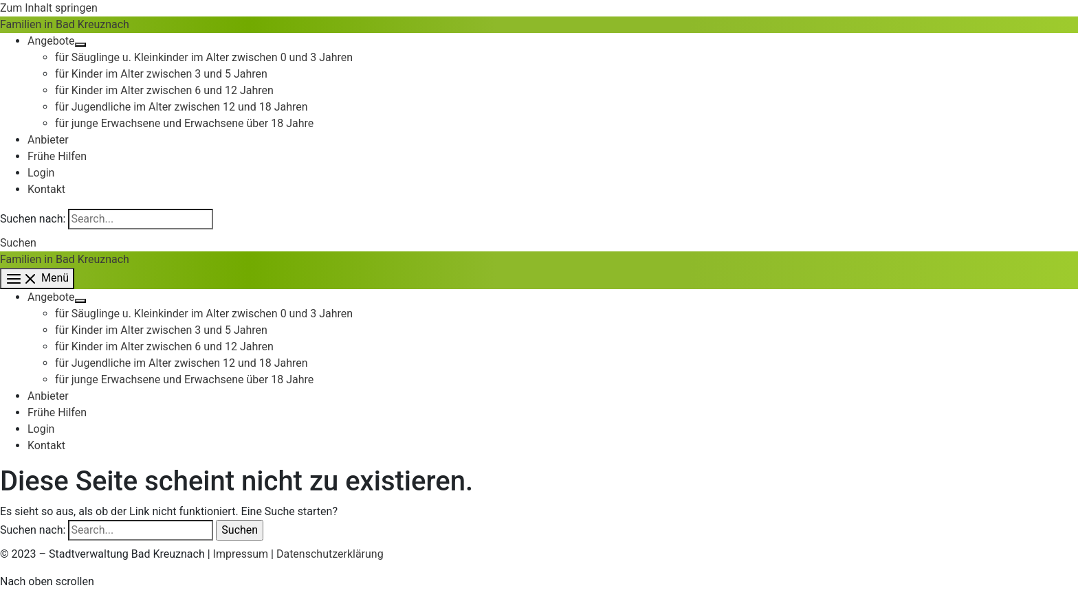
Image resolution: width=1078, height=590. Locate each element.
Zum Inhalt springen (49, 7)
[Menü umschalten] (80, 45)
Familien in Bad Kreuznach (64, 24)
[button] (18, 242)
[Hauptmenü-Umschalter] (37, 278)
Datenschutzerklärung (330, 553)
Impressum (241, 553)
